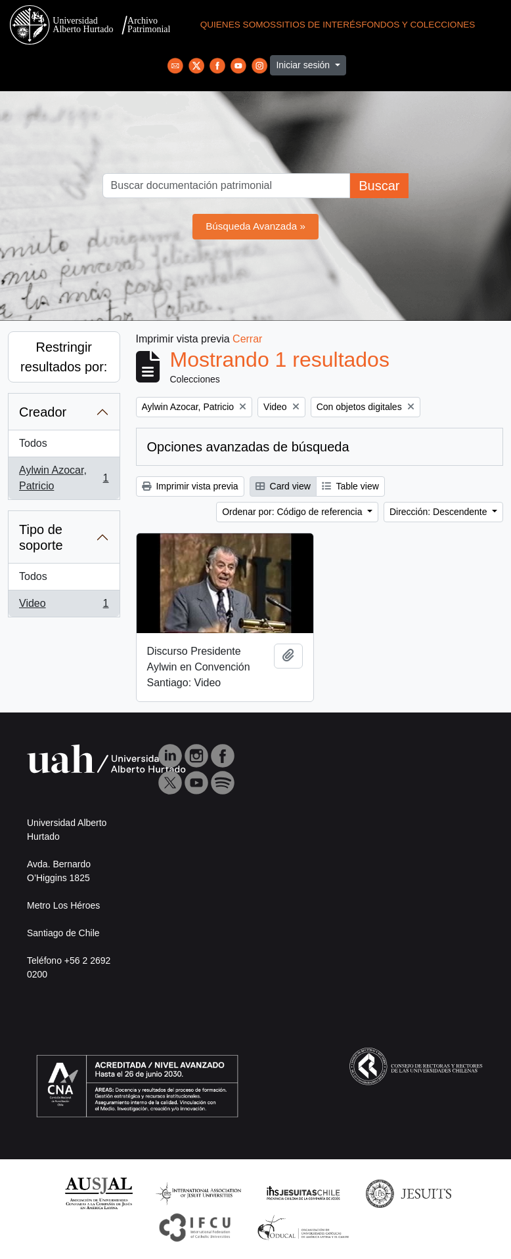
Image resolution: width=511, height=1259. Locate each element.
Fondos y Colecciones (418, 25)
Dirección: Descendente (439, 511)
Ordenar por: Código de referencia (293, 511)
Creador (42, 412)
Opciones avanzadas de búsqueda (248, 447)
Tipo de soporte (41, 537)
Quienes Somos (238, 25)
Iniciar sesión (304, 65)
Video (63, 606)
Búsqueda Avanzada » (255, 226)
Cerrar (247, 338)
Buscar (379, 185)
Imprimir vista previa (190, 486)
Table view (350, 486)
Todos (33, 443)
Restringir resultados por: (63, 357)
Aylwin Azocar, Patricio (63, 477)
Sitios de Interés (318, 25)
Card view (283, 486)
